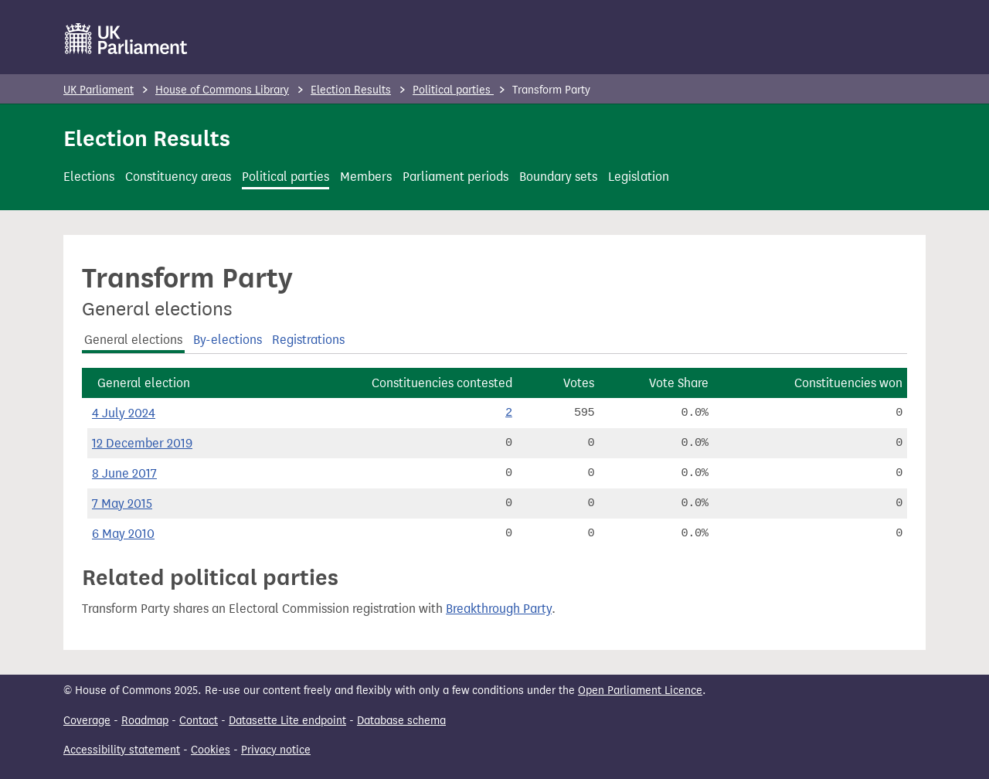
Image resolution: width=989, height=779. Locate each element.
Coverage (86, 720)
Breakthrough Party (499, 608)
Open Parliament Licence (640, 690)
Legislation (638, 176)
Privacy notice (276, 750)
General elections (133, 339)
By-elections (227, 339)
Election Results (351, 90)
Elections (88, 176)
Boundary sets (558, 176)
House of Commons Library (222, 90)
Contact (198, 720)
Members (366, 176)
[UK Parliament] (126, 39)
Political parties (453, 90)
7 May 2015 (122, 503)
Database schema (401, 720)
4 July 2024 (123, 413)
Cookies (210, 750)
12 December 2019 (142, 443)
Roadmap (144, 720)
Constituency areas (178, 176)
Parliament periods (455, 176)
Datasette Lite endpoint (287, 720)
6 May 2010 (123, 533)
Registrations (308, 339)
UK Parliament (98, 90)
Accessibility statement (121, 750)
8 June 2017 (124, 473)
